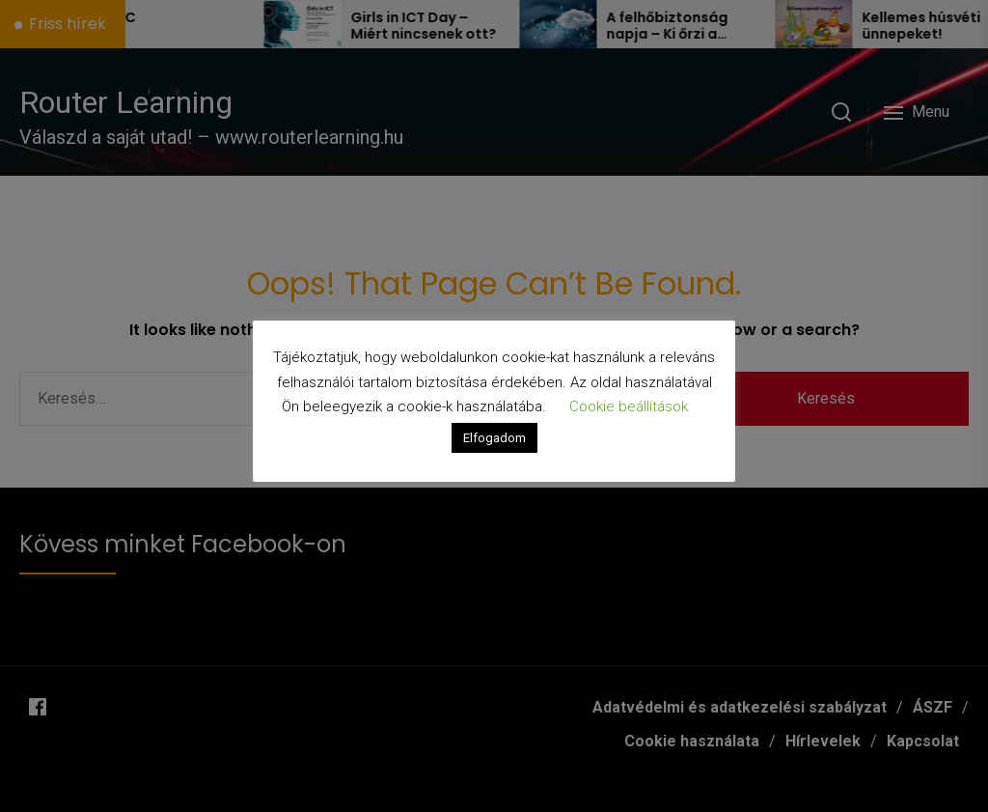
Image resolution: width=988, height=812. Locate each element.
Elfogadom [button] (494, 438)
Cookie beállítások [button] (628, 406)
